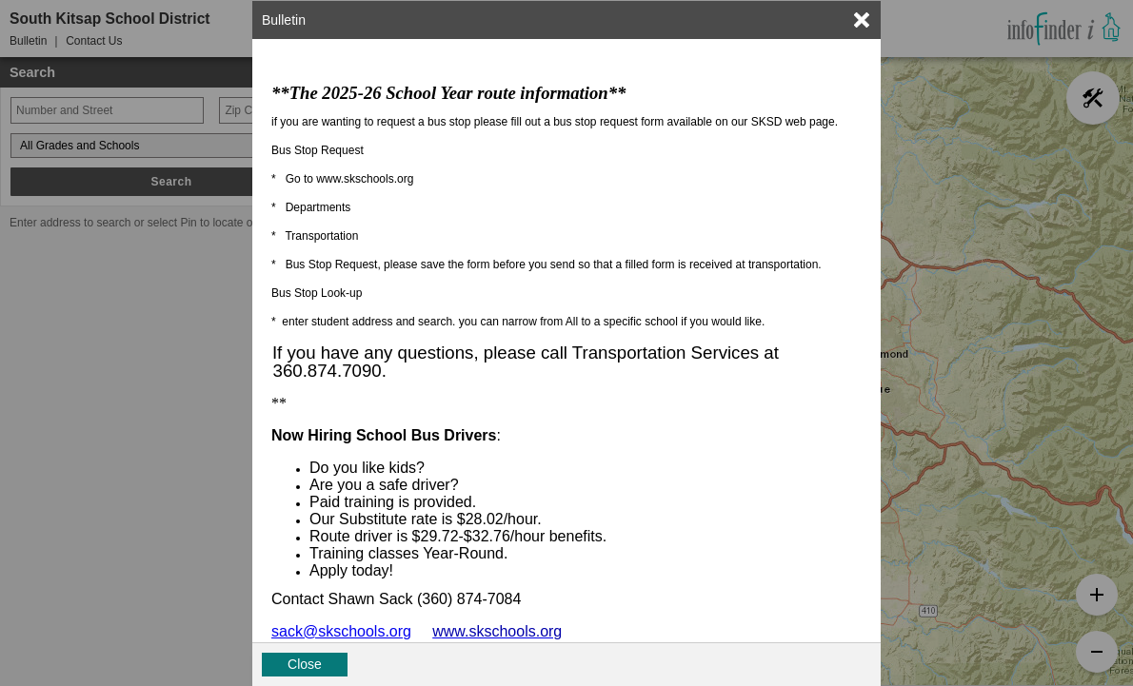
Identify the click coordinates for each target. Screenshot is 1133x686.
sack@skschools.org (341, 631)
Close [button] (305, 664)
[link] (862, 20)
